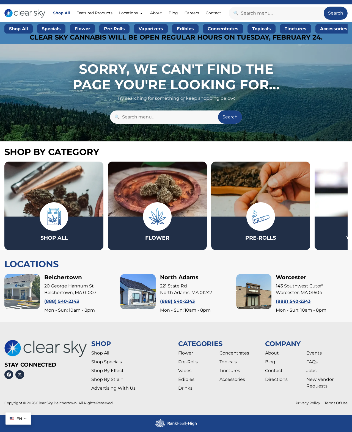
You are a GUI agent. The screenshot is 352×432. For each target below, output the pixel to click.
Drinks (185, 388)
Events (314, 353)
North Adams (179, 277)
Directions (276, 380)
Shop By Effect (107, 371)
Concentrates (234, 353)
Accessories (232, 380)
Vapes (184, 371)
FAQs (312, 362)
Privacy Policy (308, 403)
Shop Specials (106, 362)
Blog (173, 12)
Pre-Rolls (188, 362)
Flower (185, 353)
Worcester (291, 277)
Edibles (186, 380)
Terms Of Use (336, 403)
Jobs (311, 371)
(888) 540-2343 (61, 301)
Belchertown (63, 277)
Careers (192, 12)
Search (335, 13)
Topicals (228, 362)
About (156, 12)
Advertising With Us (113, 388)
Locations (131, 13)
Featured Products (94, 12)
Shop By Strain (107, 380)
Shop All (61, 12)
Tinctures (229, 371)
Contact (213, 12)
